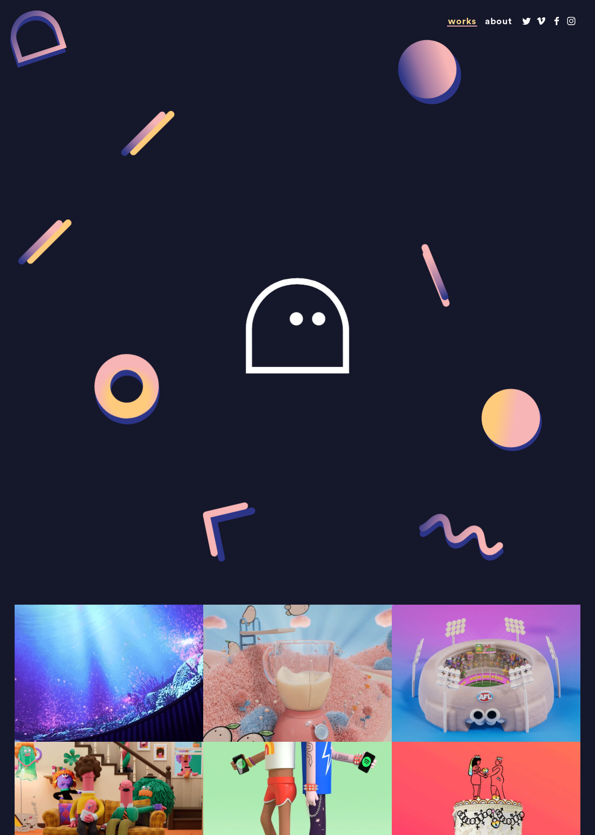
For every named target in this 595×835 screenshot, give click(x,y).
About (498, 21)
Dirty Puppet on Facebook (556, 21)
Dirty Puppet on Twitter (526, 21)
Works (462, 21)
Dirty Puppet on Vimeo (541, 21)
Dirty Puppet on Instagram (571, 21)
